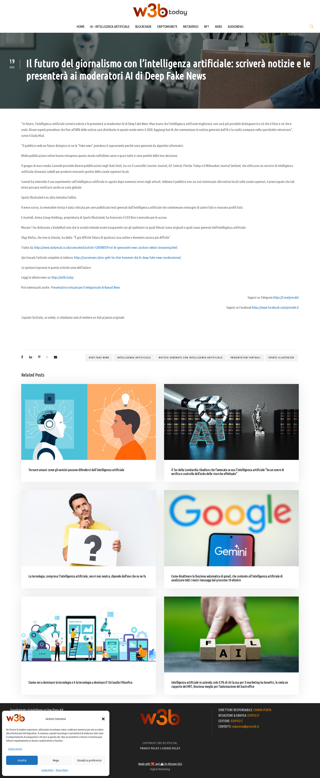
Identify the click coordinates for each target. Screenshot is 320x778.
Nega (56, 760)
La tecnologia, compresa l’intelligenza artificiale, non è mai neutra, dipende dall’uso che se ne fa (87, 576)
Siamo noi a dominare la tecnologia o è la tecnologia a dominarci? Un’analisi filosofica (80, 682)
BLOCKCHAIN (143, 26)
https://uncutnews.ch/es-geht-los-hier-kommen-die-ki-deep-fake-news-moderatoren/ (127, 257)
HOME (80, 26)
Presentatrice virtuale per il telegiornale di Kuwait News (85, 287)
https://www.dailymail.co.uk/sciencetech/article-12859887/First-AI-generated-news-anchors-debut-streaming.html (105, 247)
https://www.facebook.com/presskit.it (275, 307)
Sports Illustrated (281, 357)
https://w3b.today (62, 277)
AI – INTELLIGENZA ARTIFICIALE (110, 26)
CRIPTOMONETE (167, 26)
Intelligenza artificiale (134, 357)
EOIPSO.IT (253, 715)
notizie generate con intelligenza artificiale (191, 357)
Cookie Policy (47, 770)
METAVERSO (190, 26)
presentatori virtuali (246, 357)
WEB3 (218, 26)
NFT (206, 26)
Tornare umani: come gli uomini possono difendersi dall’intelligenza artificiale (76, 470)
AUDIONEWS (235, 26)
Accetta (22, 760)
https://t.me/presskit (286, 297)
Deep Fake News (99, 357)
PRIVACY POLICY (149, 748)
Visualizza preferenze (89, 760)
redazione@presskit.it (245, 726)
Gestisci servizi (15, 749)
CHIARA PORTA (262, 710)
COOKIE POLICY (171, 748)
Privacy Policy (62, 770)
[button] (103, 719)
